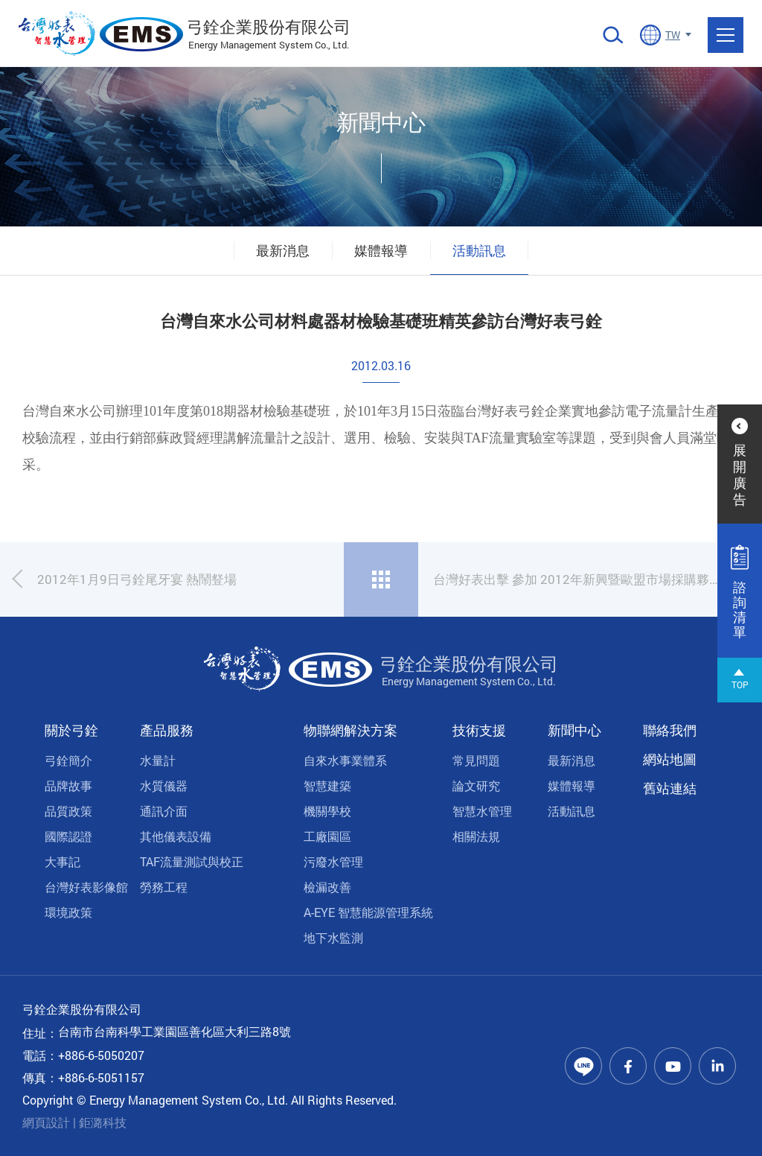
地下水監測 (333, 937)
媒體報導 (381, 250)
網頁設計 (46, 1122)
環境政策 (68, 912)
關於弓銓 (71, 730)
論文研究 (476, 785)
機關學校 (327, 811)
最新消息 (283, 250)
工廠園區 (327, 836)
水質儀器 (164, 785)
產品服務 (166, 730)
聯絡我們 (670, 730)
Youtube (672, 1065)
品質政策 (68, 811)
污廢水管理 (333, 861)
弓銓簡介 (68, 760)
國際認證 (68, 836)
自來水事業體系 (345, 760)
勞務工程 (164, 887)
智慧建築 (327, 785)
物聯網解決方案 (350, 730)
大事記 (62, 861)
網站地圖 (670, 759)
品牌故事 (68, 785)
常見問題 (476, 760)
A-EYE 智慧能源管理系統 (368, 912)
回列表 (381, 579)
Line (583, 1065)
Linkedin (717, 1065)
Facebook (628, 1065)
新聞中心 (574, 730)
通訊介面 (164, 811)
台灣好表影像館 (86, 887)
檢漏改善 (327, 887)
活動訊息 (479, 250)
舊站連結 (670, 788)
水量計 (158, 760)
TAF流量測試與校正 (191, 861)
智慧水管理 (482, 811)
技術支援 (479, 730)
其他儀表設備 (175, 836)
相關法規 (476, 836)
